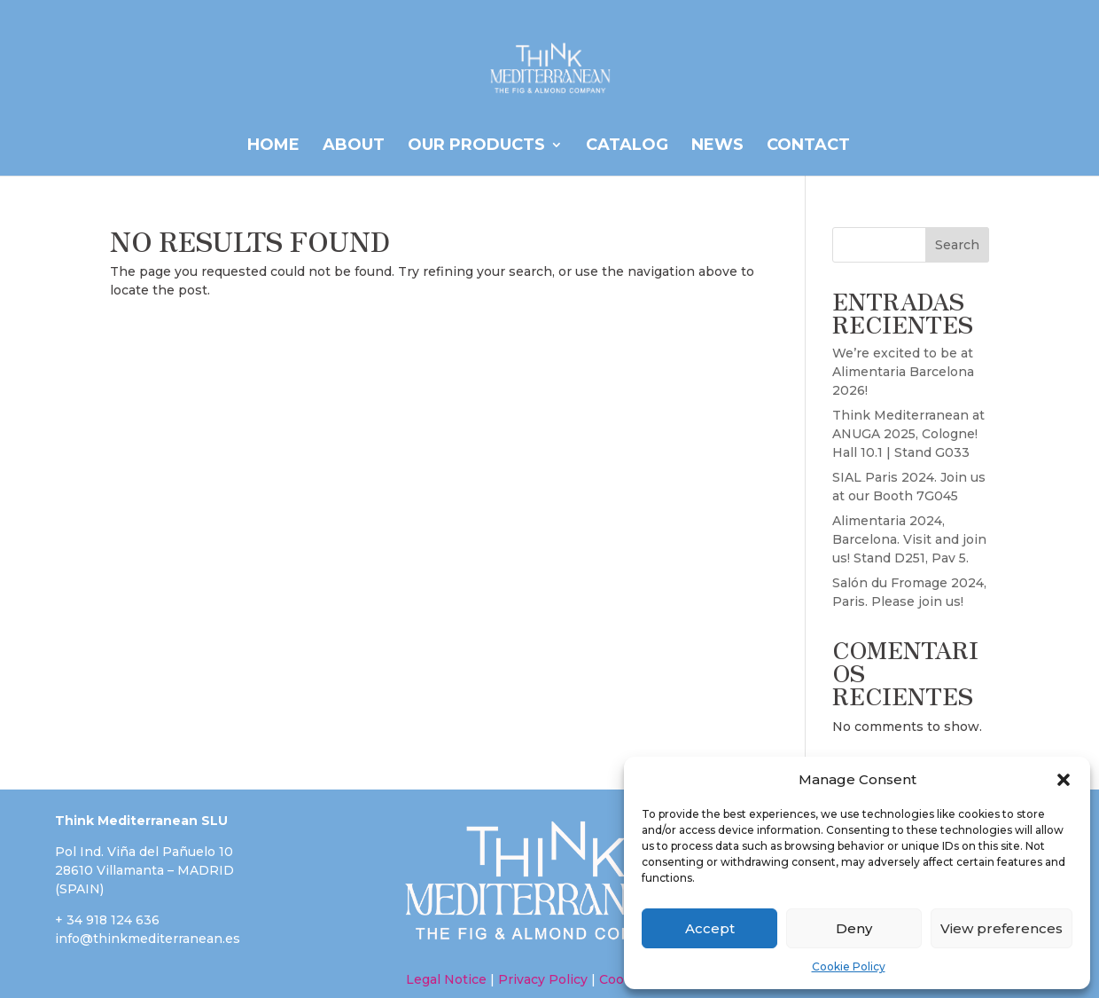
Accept (710, 928)
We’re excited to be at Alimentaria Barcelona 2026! (903, 371)
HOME (273, 146)
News (717, 146)
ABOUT (354, 146)
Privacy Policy (543, 979)
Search (957, 245)
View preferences (1001, 928)
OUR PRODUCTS (476, 146)
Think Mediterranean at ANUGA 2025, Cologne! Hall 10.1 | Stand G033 (908, 433)
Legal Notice (446, 979)
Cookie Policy (848, 966)
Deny (854, 928)
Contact (808, 146)
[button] (1063, 780)
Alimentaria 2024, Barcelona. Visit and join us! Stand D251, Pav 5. (909, 539)
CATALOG (627, 146)
